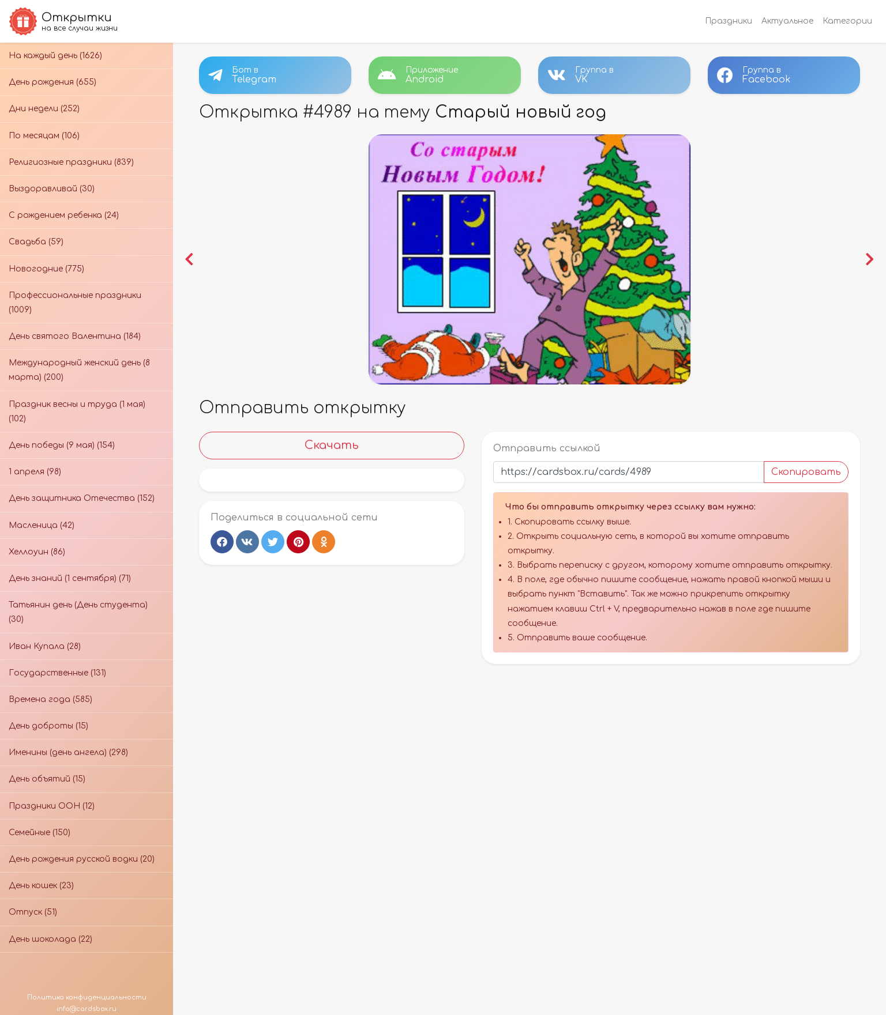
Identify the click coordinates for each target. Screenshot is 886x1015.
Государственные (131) (57, 673)
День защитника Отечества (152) (82, 498)
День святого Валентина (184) (75, 336)
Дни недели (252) (44, 108)
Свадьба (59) (36, 241)
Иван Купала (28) (45, 646)
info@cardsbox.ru (87, 1009)
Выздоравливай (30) (52, 188)
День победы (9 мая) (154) (62, 445)
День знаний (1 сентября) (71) (70, 578)
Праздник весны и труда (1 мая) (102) (77, 411)
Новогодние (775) (46, 269)
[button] (190, 258)
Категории (847, 21)
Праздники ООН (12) (52, 806)
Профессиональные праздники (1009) (75, 302)
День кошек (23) (41, 885)
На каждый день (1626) (55, 55)
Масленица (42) (41, 525)
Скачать (333, 444)
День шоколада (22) (50, 939)
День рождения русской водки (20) (82, 859)
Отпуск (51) (33, 912)
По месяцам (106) (44, 135)
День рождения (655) (52, 82)
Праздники (728, 21)
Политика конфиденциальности (87, 997)
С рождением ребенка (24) (64, 215)
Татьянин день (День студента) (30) (78, 612)
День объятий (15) (47, 779)
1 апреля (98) (35, 471)
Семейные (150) (39, 832)
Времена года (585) (50, 699)
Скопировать (804, 471)
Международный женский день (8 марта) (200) (79, 370)
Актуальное (787, 21)
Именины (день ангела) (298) (68, 752)
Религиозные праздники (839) (71, 162)
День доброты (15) (48, 726)
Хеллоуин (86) (37, 552)
